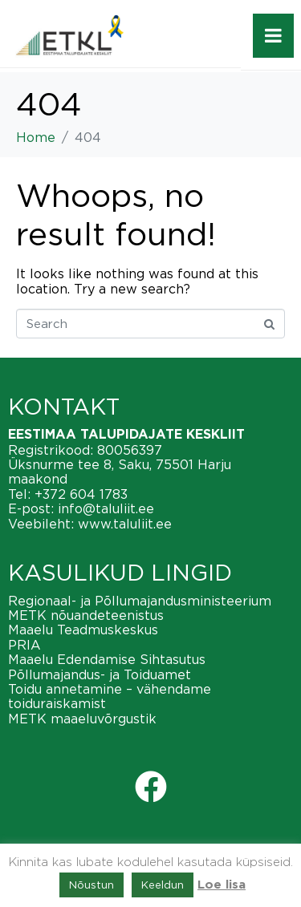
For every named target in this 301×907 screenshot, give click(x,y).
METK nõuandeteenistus (86, 615)
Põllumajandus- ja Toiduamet (99, 674)
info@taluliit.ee (106, 508)
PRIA (24, 645)
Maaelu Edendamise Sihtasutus (106, 659)
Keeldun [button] (162, 884)
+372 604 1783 (81, 494)
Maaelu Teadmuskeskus (83, 629)
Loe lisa (221, 885)
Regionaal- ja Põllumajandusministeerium (139, 600)
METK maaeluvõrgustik (82, 718)
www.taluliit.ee (125, 523)
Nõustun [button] (91, 884)
